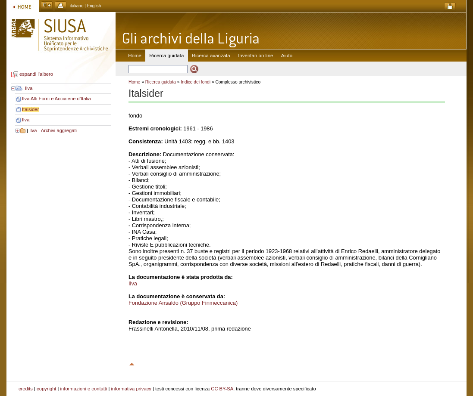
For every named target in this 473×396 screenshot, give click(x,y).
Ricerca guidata (160, 82)
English (94, 5)
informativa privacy (131, 388)
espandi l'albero (36, 74)
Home (134, 55)
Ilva (28, 88)
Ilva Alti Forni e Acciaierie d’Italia (56, 98)
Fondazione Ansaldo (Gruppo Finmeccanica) (183, 303)
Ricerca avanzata (211, 55)
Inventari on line (255, 55)
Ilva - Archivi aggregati (53, 130)
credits (26, 388)
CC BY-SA (222, 388)
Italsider (30, 109)
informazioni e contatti (83, 388)
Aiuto (286, 55)
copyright (46, 388)
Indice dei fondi (195, 82)
